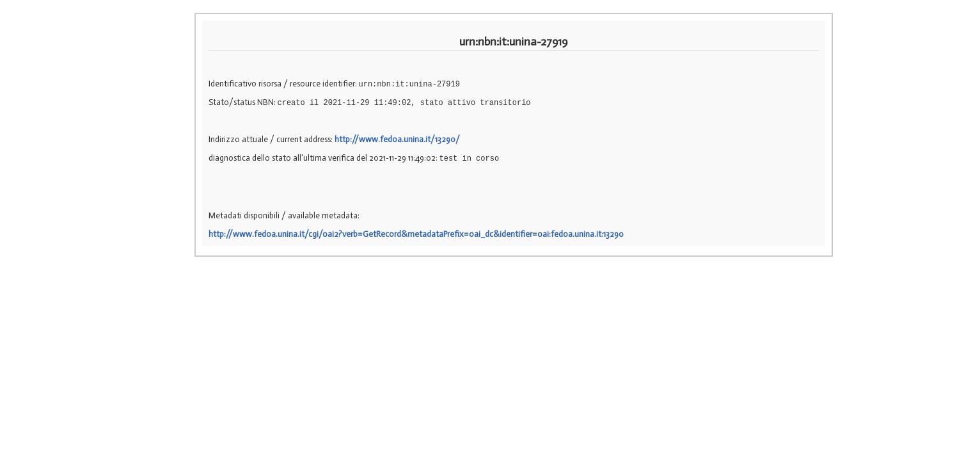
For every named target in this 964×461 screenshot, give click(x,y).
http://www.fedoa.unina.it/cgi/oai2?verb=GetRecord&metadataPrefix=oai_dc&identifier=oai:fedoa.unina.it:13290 (416, 234)
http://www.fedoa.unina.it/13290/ (397, 139)
